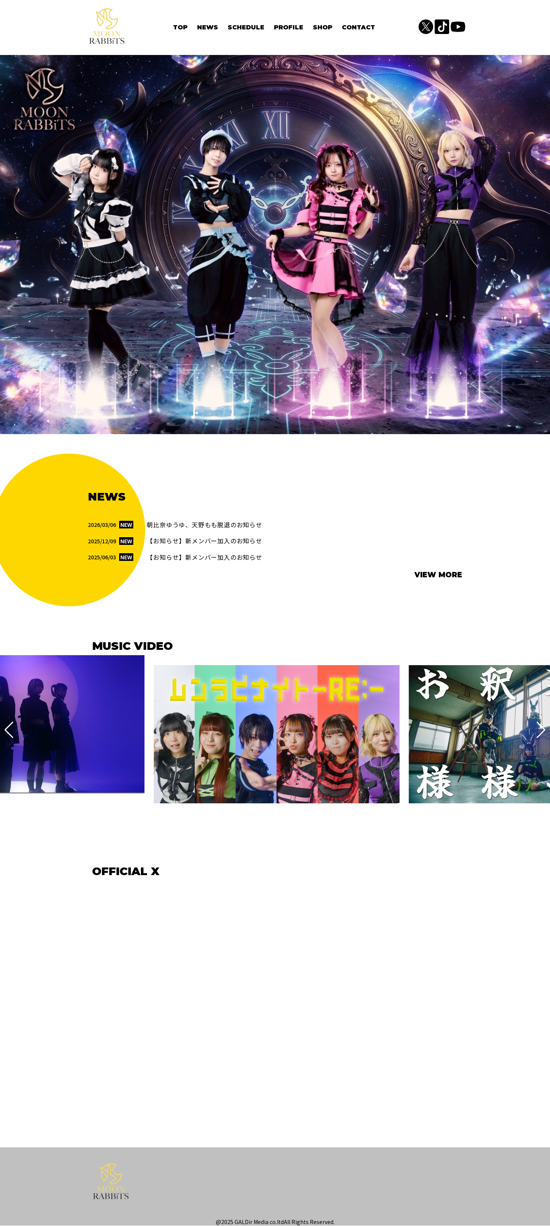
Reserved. (322, 1222)
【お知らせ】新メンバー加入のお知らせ (204, 541)
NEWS (207, 27)
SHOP (322, 27)
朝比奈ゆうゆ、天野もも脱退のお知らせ (204, 525)
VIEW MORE (438, 575)
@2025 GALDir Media (242, 1222)
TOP (180, 27)
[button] (9, 730)
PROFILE (288, 27)
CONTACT (358, 27)
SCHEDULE (246, 27)
